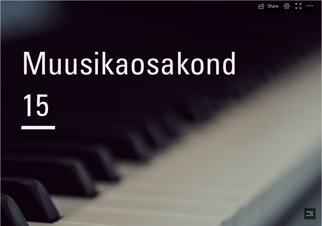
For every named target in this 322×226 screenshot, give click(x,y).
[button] (268, 6)
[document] (161, 113)
